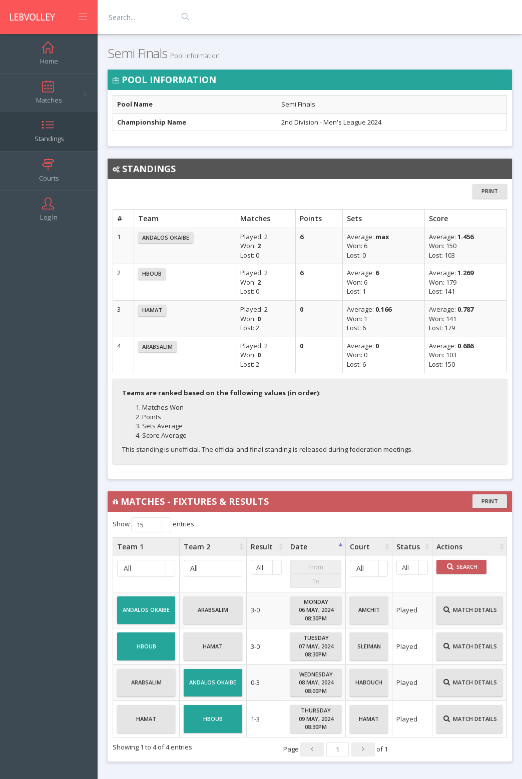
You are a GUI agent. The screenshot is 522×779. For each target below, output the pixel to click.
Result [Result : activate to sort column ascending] (262, 546)
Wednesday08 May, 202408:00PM (316, 682)
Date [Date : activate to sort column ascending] (298, 546)
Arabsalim (157, 346)
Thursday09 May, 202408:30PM (316, 718)
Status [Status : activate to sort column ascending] (408, 546)
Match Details (470, 614)
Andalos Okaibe (165, 237)
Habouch (368, 686)
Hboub (152, 273)
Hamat (152, 310)
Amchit (369, 614)
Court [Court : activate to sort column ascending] (360, 546)
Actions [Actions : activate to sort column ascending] (449, 546)
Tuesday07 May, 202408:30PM (316, 646)
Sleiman (369, 650)
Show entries (153, 524)
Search (462, 566)
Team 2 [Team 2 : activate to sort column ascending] (197, 546)
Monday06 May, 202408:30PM (316, 610)
